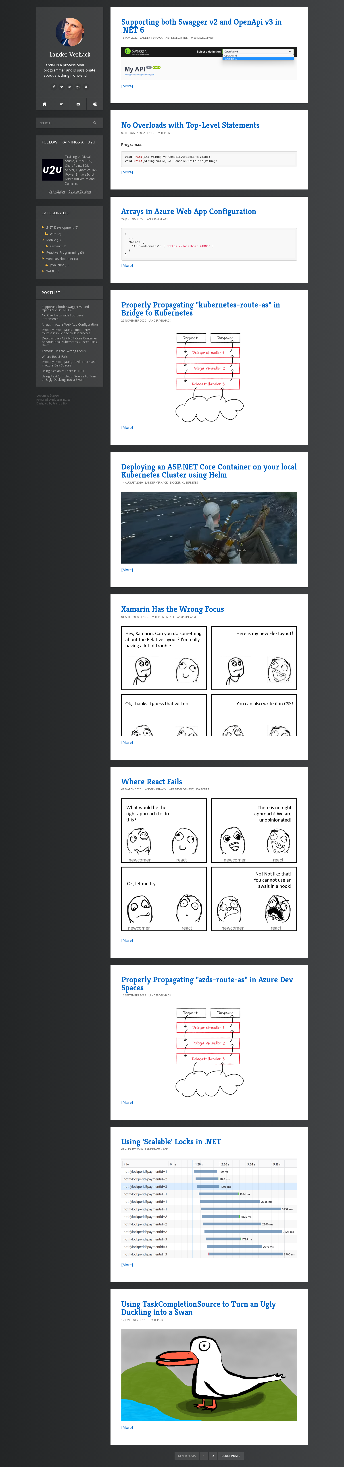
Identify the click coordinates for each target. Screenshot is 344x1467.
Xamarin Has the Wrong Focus (172, 609)
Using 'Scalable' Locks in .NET (171, 1142)
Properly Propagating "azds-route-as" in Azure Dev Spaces (207, 983)
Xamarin (58, 246)
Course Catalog (80, 191)
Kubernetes (190, 482)
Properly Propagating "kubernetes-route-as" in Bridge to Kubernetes (200, 309)
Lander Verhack (69, 38)
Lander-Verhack (151, 38)
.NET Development (62, 227)
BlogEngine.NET (62, 400)
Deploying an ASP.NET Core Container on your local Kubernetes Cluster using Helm (209, 471)
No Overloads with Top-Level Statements (190, 125)
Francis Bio (60, 403)
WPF (55, 234)
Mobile (53, 240)
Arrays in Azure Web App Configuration (188, 211)
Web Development (62, 259)
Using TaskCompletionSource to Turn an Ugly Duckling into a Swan (198, 1308)
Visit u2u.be (57, 191)
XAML (52, 271)
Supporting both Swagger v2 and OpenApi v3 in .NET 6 (201, 26)
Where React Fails (151, 782)
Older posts (230, 1456)
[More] (127, 86)
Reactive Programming (65, 252)
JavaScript (59, 265)
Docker (175, 482)
